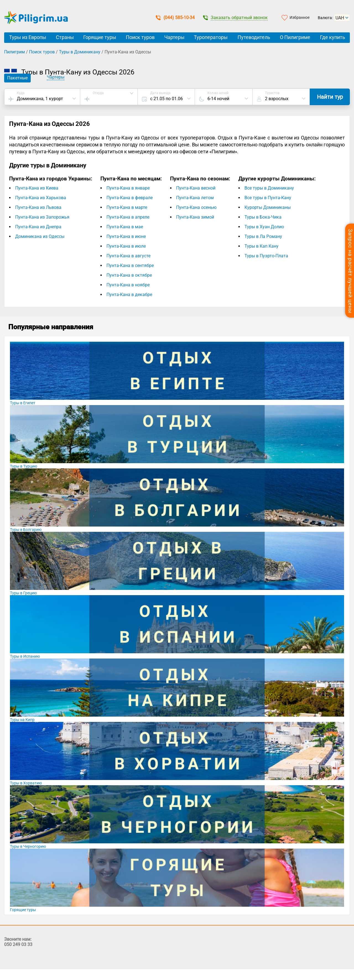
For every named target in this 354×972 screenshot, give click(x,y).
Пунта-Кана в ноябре (128, 284)
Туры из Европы (27, 37)
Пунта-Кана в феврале (129, 197)
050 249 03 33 (18, 944)
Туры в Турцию (23, 466)
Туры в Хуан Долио (264, 226)
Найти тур (330, 97)
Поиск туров (140, 37)
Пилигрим (14, 52)
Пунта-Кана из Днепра (38, 226)
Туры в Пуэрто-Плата (266, 255)
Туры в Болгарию (25, 529)
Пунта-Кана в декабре (129, 294)
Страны (65, 37)
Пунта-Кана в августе (128, 255)
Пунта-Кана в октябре (129, 275)
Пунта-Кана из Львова (38, 207)
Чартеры (174, 37)
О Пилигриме (295, 37)
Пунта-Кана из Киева (36, 188)
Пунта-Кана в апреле (127, 217)
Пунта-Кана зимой (195, 217)
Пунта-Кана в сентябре (130, 265)
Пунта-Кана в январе (128, 188)
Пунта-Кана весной (195, 188)
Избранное (299, 17)
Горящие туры (99, 37)
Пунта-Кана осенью (196, 207)
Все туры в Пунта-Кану (267, 197)
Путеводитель (254, 37)
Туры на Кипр (22, 719)
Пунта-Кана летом (195, 197)
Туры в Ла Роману (263, 236)
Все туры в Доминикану (269, 188)
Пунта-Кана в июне (126, 236)
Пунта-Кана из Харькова (40, 197)
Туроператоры (211, 37)
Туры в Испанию (25, 656)
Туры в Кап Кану (261, 246)
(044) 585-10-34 (175, 17)
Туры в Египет (22, 403)
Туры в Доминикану (79, 52)
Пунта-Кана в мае (124, 226)
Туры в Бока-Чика (263, 217)
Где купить (332, 37)
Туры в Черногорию (28, 846)
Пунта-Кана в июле (126, 246)
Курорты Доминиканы (267, 207)
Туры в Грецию (23, 593)
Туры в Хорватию (26, 783)
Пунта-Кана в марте (126, 207)
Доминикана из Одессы (39, 236)
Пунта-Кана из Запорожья (42, 217)
